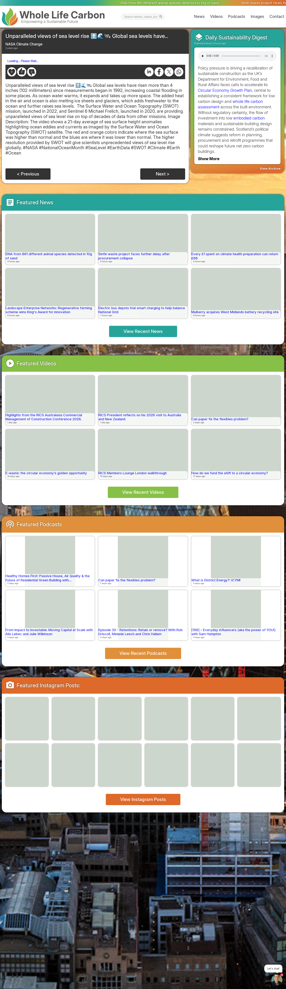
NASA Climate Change (23, 44)
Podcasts (236, 16)
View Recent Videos (143, 492)
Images (257, 16)
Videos (216, 16)
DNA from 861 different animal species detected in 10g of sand (183, 3)
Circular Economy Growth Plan (225, 90)
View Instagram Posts (143, 799)
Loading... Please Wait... (22, 61)
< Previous (28, 174)
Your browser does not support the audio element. (237, 56)
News (199, 16)
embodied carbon (249, 118)
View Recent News (143, 331)
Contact (276, 16)
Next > (162, 174)
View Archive (270, 168)
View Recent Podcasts (143, 653)
